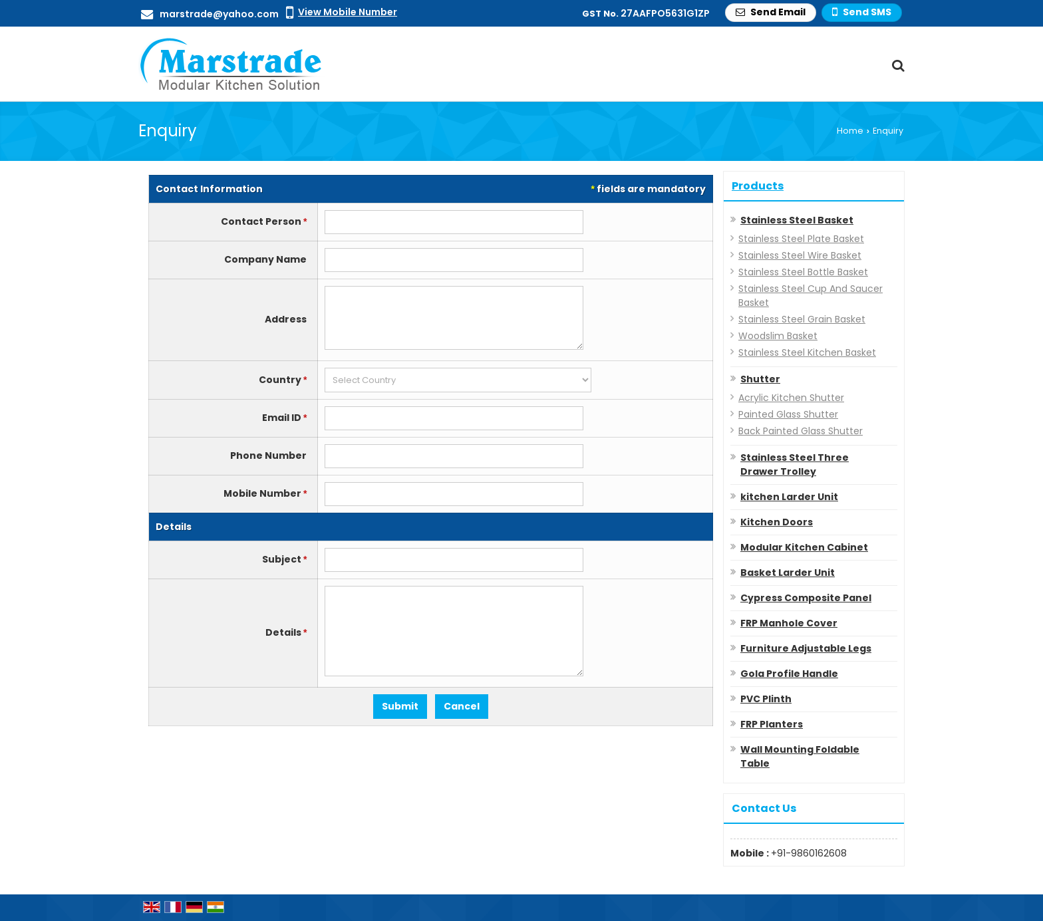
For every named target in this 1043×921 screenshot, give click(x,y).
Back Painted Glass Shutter (800, 431)
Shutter (760, 379)
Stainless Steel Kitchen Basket (807, 352)
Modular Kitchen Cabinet (804, 547)
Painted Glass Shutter (788, 414)
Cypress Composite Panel (805, 597)
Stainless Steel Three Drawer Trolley (794, 464)
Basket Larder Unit (787, 572)
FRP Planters (771, 724)
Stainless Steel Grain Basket (801, 319)
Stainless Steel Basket (796, 220)
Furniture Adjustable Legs (805, 648)
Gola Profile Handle (789, 673)
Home (850, 130)
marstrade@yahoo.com (219, 14)
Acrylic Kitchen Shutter (791, 397)
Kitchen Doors (776, 522)
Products (758, 186)
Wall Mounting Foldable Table (799, 756)
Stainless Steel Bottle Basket (803, 272)
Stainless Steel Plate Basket (801, 238)
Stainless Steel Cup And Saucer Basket (810, 295)
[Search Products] (896, 65)
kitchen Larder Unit (789, 496)
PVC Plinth (766, 699)
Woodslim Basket (778, 335)
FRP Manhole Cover (788, 623)
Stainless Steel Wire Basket (799, 255)
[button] (347, 12)
